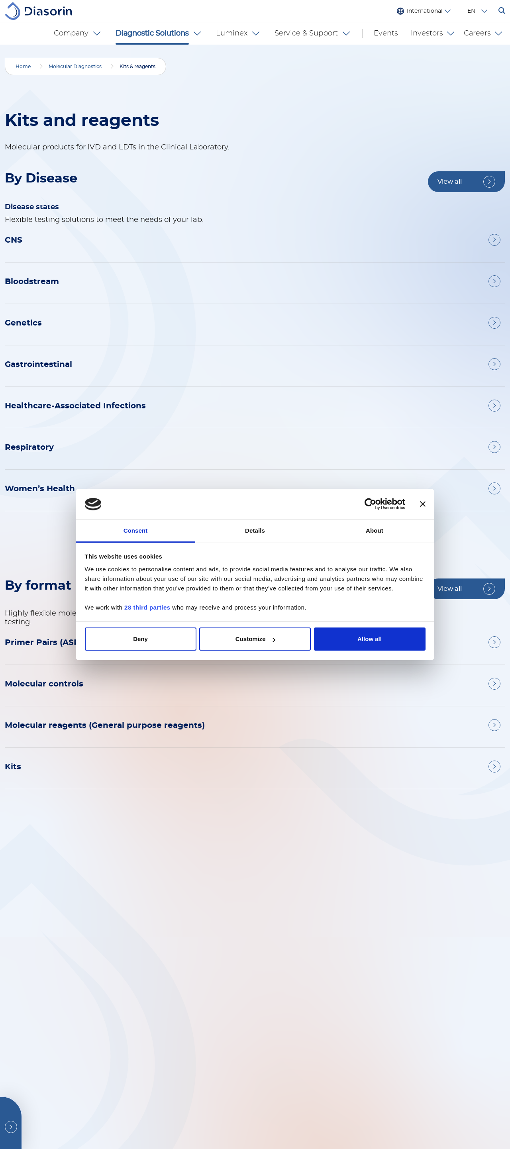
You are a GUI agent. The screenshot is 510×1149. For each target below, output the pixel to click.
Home (23, 66)
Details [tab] (255, 530)
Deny (140, 638)
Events (389, 33)
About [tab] (374, 530)
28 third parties (147, 607)
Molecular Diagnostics (75, 66)
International (425, 11)
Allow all (369, 638)
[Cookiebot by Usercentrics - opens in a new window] (370, 504)
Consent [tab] (136, 530)
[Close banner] (423, 504)
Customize (255, 638)
